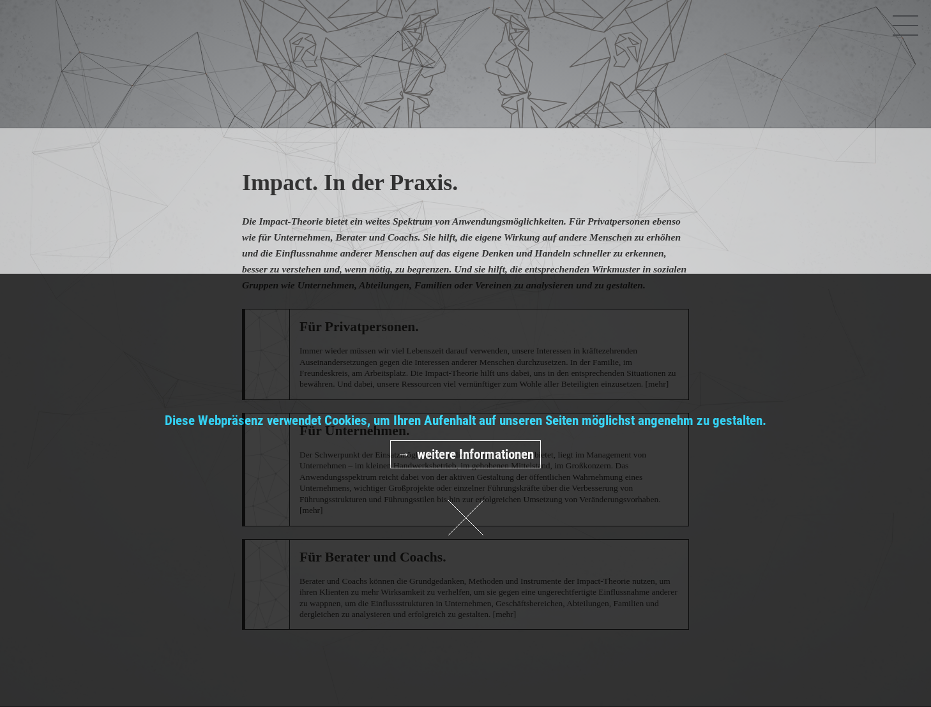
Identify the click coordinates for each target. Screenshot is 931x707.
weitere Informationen (475, 454)
